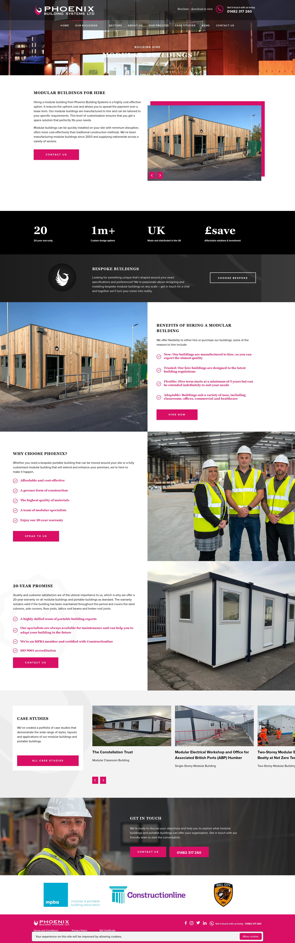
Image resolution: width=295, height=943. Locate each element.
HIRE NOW (177, 414)
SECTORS (115, 25)
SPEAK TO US (36, 536)
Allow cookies (251, 936)
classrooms (172, 399)
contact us (56, 154)
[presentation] (152, 175)
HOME (65, 25)
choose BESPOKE (233, 278)
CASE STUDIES (185, 25)
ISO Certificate (107, 930)
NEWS (206, 25)
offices (188, 399)
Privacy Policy (79, 930)
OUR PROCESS (159, 25)
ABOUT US (135, 25)
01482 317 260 (189, 852)
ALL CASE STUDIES (48, 760)
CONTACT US (225, 25)
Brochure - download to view (195, 9)
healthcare (229, 399)
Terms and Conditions (46, 930)
